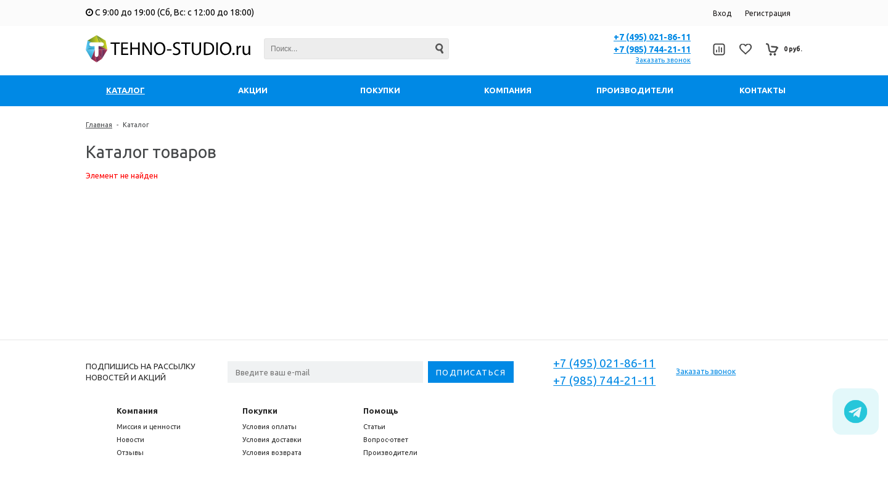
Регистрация (768, 13)
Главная (99, 124)
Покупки (260, 410)
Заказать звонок (663, 60)
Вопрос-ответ (385, 439)
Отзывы (130, 452)
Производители (390, 452)
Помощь (380, 410)
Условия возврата (272, 452)
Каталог (136, 124)
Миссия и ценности (149, 426)
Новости (130, 439)
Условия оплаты (269, 426)
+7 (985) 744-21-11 (652, 49)
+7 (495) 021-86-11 (652, 37)
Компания (137, 410)
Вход (722, 13)
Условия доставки (272, 439)
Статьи (374, 426)
